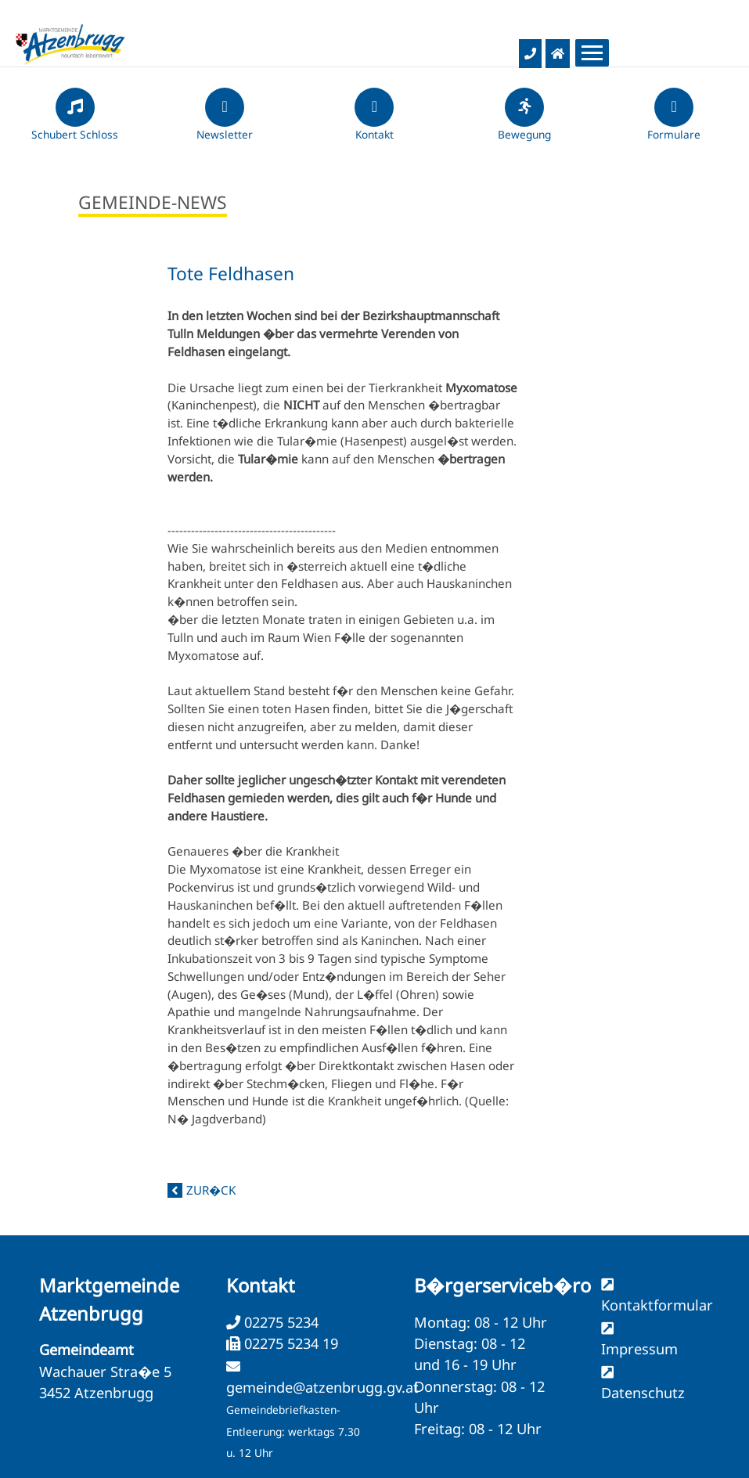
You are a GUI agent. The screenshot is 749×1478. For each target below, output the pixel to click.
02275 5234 (279, 1322)
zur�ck (211, 1190)
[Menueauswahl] (592, 53)
